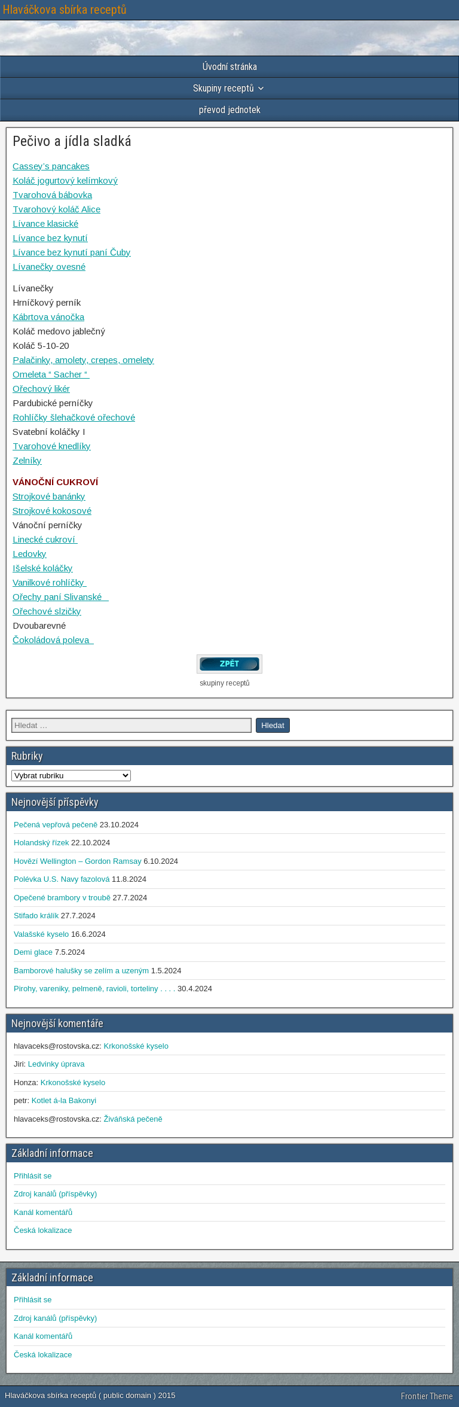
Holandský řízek (41, 842)
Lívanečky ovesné (49, 266)
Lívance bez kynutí (50, 238)
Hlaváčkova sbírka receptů (64, 9)
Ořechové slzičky (47, 611)
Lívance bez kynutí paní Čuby (72, 252)
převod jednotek (230, 109)
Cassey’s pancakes (51, 166)
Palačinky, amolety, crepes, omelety (83, 360)
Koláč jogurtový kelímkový (65, 180)
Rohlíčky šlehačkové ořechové (74, 417)
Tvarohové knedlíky (52, 446)
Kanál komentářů (43, 1212)
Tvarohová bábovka (52, 195)
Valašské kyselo (41, 934)
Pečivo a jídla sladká (72, 141)
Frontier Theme (427, 1396)
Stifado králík (36, 915)
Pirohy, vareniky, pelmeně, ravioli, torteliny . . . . (94, 988)
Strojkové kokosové (52, 510)
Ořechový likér (41, 388)
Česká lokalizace (43, 1230)
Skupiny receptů (223, 88)
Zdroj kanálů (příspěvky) (55, 1193)
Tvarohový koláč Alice (56, 209)
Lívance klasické (45, 223)
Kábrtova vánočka (48, 317)
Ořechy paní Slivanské (61, 597)
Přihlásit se (33, 1175)
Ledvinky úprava (56, 1063)
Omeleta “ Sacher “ (51, 374)
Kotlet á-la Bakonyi (64, 1100)
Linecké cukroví (45, 539)
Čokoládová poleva (53, 640)
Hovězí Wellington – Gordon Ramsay (78, 861)
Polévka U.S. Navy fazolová (61, 879)
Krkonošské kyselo (135, 1045)
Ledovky (30, 554)
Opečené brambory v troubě (62, 897)
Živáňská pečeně (132, 1118)
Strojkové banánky (49, 496)
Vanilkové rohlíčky (50, 582)
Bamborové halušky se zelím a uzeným (81, 970)
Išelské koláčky (43, 568)
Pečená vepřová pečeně (55, 824)
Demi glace (33, 952)
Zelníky (27, 460)
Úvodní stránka (230, 66)
